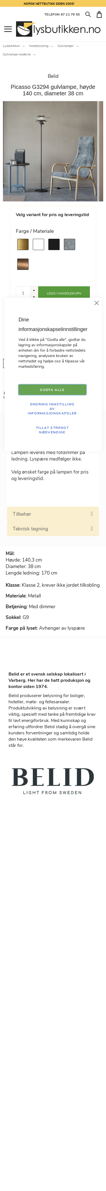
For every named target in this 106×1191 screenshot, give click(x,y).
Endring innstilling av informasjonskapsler (52, 409)
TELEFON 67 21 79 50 (62, 14)
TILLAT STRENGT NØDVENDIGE (52, 430)
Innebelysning (38, 46)
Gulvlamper (66, 46)
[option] (23, 244)
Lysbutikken (11, 46)
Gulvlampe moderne (17, 54)
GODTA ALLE (52, 390)
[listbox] (53, 254)
